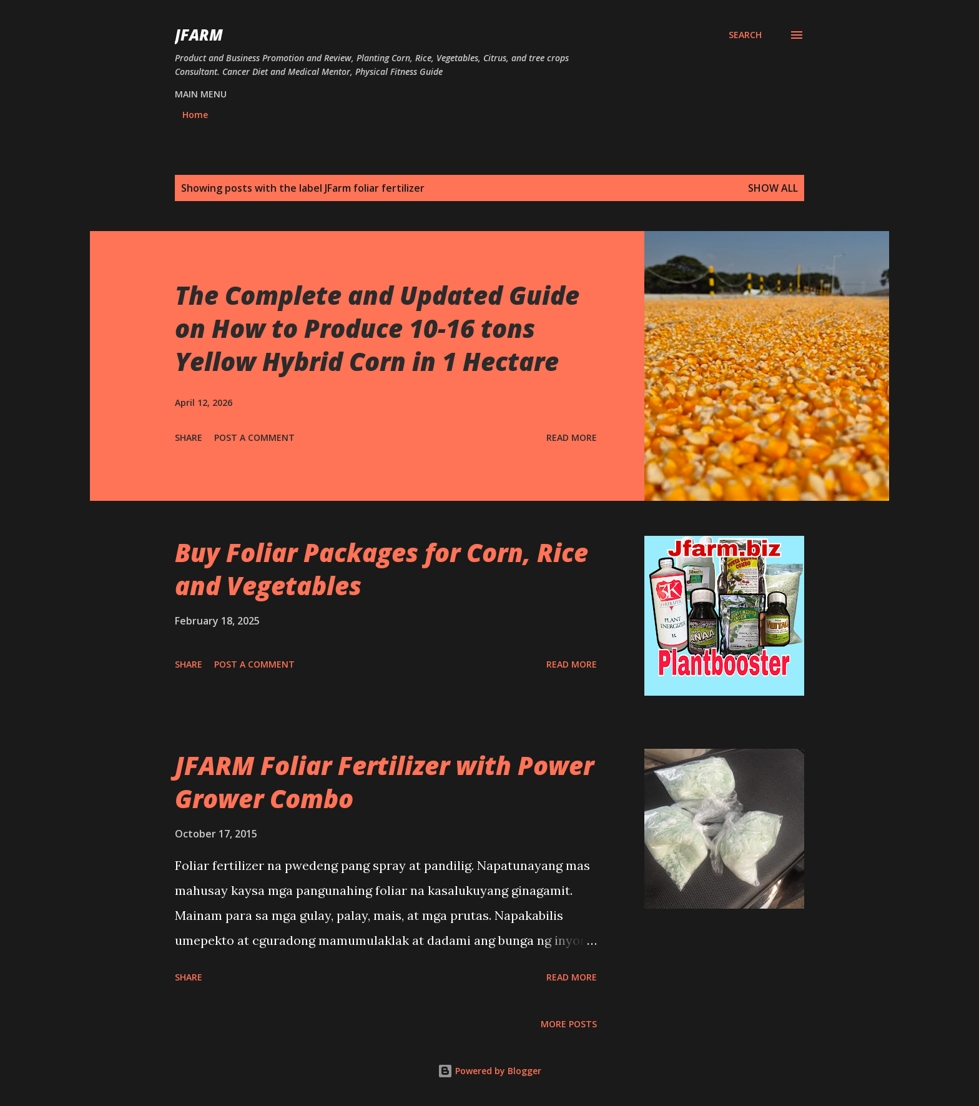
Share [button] (188, 437)
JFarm (199, 34)
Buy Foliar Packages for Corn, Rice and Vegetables (381, 569)
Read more (571, 437)
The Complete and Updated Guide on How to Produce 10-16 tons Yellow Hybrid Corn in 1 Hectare (377, 328)
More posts (569, 1024)
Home (195, 115)
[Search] (745, 34)
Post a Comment (254, 437)
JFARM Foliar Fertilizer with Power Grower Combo (384, 782)
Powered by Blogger (489, 1071)
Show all (773, 188)
